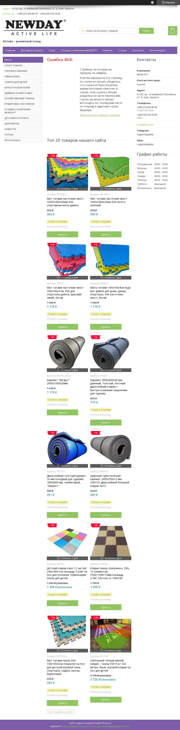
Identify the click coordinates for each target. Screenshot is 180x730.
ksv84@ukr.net (145, 124)
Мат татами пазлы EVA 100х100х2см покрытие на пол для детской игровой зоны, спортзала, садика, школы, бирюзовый (66, 667)
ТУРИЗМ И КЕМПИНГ (16, 71)
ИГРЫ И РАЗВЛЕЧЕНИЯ (17, 87)
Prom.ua (106, 723)
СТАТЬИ (9, 134)
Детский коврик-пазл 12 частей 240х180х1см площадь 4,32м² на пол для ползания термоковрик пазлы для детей (67, 573)
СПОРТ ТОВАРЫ (13, 65)
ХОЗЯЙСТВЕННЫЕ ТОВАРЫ (19, 98)
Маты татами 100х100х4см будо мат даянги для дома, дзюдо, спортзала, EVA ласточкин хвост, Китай (110, 292)
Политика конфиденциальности (111, 726)
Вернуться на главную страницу (100, 115)
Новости (107, 50)
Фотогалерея (157, 50)
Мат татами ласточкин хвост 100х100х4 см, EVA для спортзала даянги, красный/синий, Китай (65, 292)
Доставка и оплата (32, 50)
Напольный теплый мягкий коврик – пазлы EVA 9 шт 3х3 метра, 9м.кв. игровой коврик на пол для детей (110, 665)
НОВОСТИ (10, 129)
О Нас (52, 50)
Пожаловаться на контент (78, 726)
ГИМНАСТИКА (12, 76)
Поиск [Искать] (146, 30)
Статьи (122, 50)
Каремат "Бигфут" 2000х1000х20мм (58, 381)
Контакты (138, 50)
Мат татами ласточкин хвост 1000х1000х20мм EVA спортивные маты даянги (65, 202)
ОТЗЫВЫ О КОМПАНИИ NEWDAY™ (18, 111)
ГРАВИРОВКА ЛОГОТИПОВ (19, 103)
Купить (62, 234)
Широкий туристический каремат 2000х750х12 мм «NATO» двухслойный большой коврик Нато (109, 481)
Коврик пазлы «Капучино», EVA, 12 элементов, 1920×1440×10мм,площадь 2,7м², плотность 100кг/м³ (109, 573)
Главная (10, 50)
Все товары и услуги (60, 711)
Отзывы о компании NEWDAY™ (79, 50)
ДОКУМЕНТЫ (12, 123)
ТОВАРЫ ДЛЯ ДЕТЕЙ (16, 82)
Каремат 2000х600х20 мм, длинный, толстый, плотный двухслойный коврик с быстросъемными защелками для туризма (108, 386)
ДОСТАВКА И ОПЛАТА (17, 118)
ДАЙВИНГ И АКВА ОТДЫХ (19, 93)
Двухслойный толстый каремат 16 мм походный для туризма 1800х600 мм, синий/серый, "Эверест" (66, 481)
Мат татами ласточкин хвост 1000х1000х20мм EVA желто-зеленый (108, 202)
